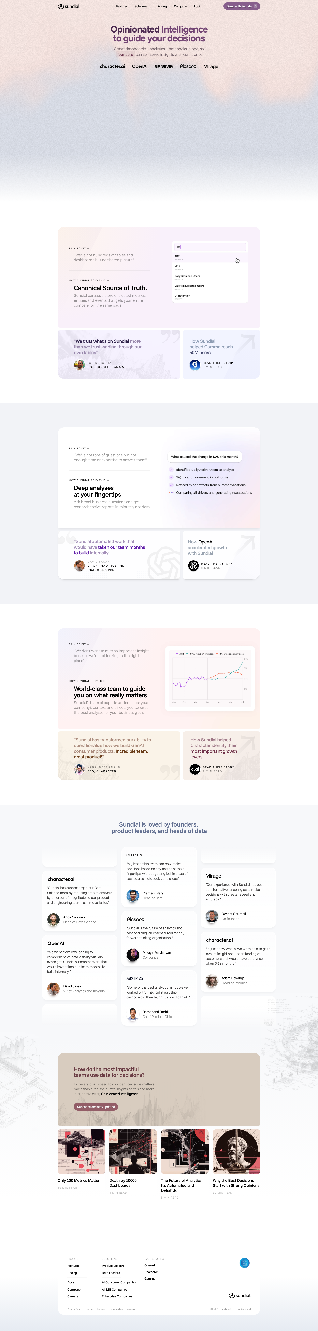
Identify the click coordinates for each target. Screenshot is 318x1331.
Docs (70, 1282)
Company (74, 1289)
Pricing (72, 1273)
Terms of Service (95, 1309)
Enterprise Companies (117, 1296)
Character (151, 1272)
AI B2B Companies (114, 1289)
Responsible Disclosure (122, 1309)
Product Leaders (113, 1266)
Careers (72, 1296)
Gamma (149, 1278)
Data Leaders (111, 1273)
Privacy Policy (74, 1309)
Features (73, 1266)
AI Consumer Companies (119, 1282)
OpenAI (149, 1265)
